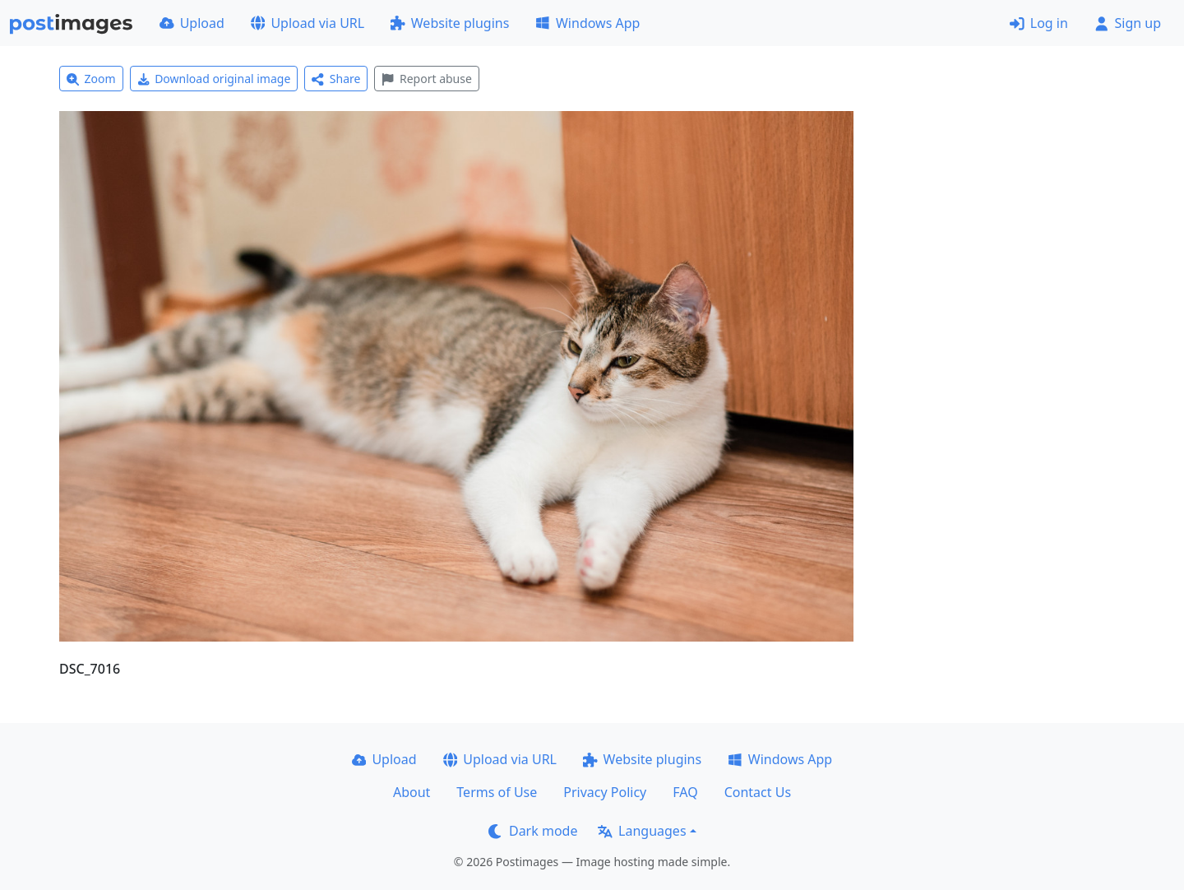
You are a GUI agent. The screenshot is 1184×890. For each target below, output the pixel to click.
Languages (642, 831)
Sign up (1127, 23)
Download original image (214, 78)
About (411, 792)
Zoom (91, 78)
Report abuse (426, 78)
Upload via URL (307, 23)
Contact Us (757, 792)
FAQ (685, 792)
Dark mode (532, 831)
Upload (192, 23)
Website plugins (450, 23)
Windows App (587, 23)
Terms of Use (496, 792)
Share (336, 78)
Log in (1039, 23)
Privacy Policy (604, 792)
